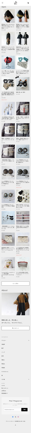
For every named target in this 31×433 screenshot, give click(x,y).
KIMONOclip (5, 371)
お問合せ (4, 390)
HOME (3, 385)
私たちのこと (15, 328)
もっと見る (15, 283)
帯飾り (3, 360)
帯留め (3, 363)
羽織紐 (3, 367)
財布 (3, 356)
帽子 (3, 348)
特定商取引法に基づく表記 (20, 421)
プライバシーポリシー (10, 421)
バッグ (3, 352)
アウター (4, 340)
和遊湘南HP (5, 393)
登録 (24, 409)
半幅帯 (3, 344)
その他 (3, 379)
